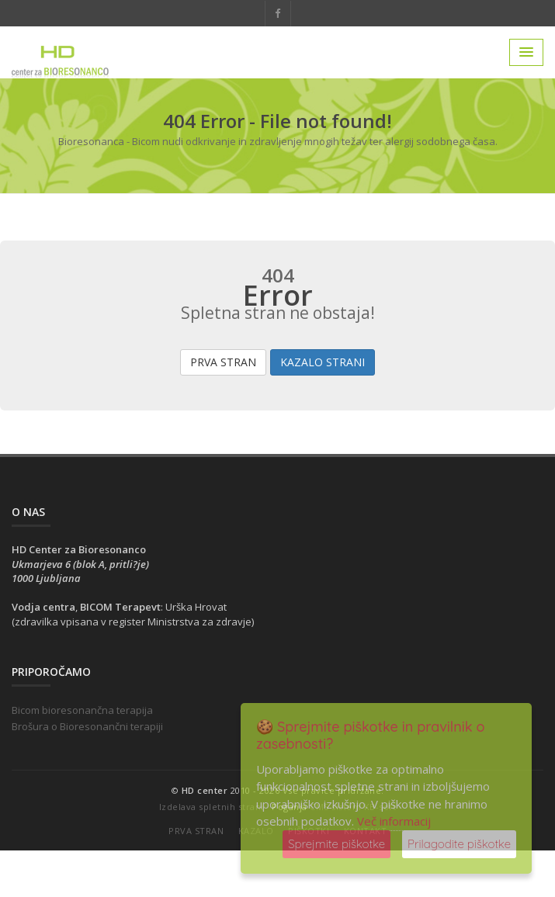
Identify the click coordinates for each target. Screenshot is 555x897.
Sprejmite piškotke (336, 843)
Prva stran (223, 362)
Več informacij (394, 821)
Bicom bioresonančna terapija (82, 710)
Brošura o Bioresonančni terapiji (87, 726)
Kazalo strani (322, 362)
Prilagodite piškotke (459, 843)
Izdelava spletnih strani (211, 806)
